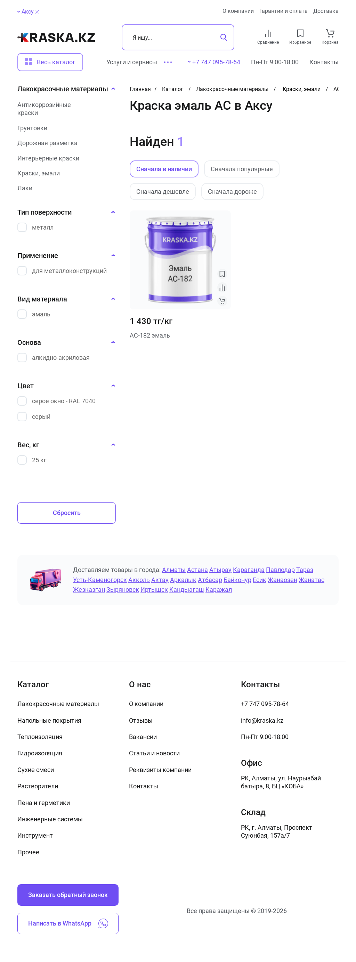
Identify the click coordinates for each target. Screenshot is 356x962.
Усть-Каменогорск (100, 579)
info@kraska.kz (262, 720)
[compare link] (268, 33)
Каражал (218, 589)
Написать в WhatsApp (68, 923)
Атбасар (210, 579)
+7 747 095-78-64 (265, 703)
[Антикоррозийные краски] (64, 109)
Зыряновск (122, 589)
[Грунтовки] (64, 128)
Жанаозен (282, 579)
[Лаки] (64, 188)
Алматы (174, 569)
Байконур (237, 579)
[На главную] (56, 37)
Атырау (220, 569)
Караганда (249, 569)
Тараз (304, 569)
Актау (160, 579)
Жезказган (89, 589)
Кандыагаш (186, 589)
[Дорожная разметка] (64, 143)
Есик (259, 579)
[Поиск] (178, 37)
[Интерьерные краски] (64, 158)
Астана (197, 569)
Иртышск (154, 589)
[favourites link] (300, 33)
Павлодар (280, 569)
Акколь (139, 579)
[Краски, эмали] (64, 173)
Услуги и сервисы (131, 62)
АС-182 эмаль (150, 335)
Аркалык (183, 579)
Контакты (324, 62)
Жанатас (311, 579)
